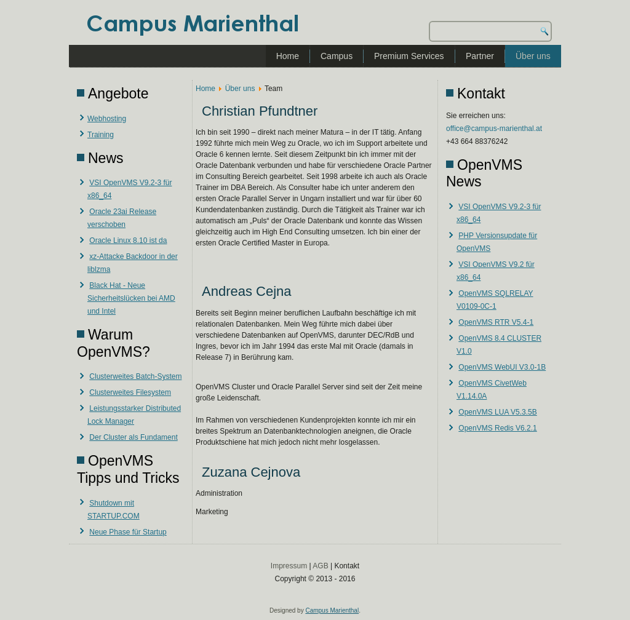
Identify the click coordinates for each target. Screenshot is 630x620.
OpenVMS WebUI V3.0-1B (502, 367)
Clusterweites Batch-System (135, 376)
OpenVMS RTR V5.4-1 (495, 322)
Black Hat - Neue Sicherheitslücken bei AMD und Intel (131, 298)
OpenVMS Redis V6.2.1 (497, 428)
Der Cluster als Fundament (133, 437)
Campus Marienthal (332, 610)
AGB (320, 566)
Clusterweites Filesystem (130, 392)
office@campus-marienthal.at (494, 128)
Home (287, 56)
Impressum (289, 566)
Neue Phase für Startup (127, 532)
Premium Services (409, 56)
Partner (480, 56)
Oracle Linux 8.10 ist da (128, 240)
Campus (337, 56)
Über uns (533, 56)
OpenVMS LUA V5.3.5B (497, 412)
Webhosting (106, 118)
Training (100, 134)
